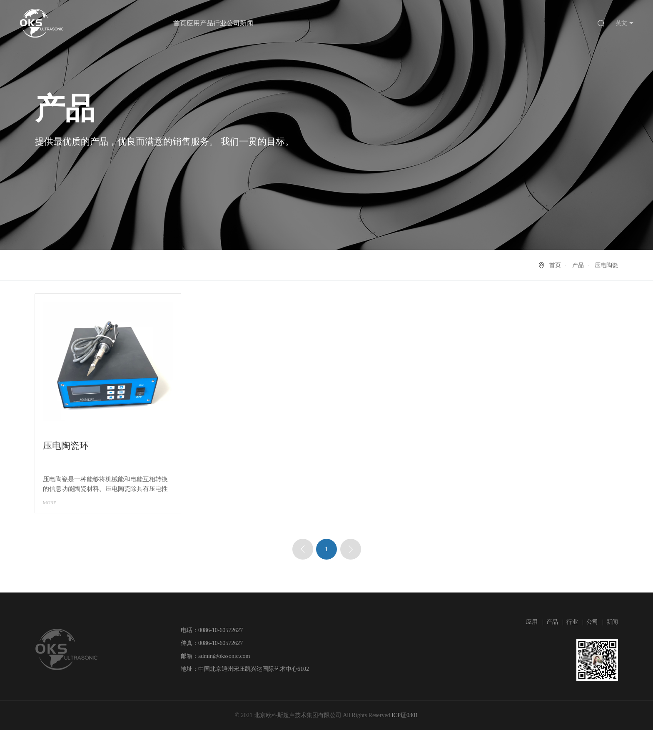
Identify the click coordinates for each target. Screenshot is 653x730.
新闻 (246, 23)
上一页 (302, 549)
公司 (233, 23)
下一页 (350, 549)
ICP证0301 (404, 715)
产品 (206, 23)
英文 (621, 23)
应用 (193, 23)
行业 (220, 23)
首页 (180, 23)
